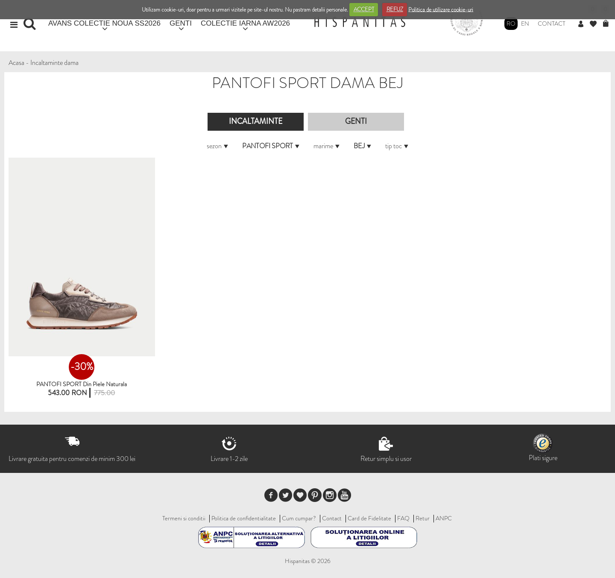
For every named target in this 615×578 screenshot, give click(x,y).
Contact (551, 23)
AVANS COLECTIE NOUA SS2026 (104, 23)
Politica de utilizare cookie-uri (440, 9)
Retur (423, 518)
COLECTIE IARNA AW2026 (245, 23)
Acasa (16, 62)
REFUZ (395, 9)
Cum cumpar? (299, 518)
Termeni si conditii (183, 518)
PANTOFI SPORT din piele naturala (81, 384)
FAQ (403, 518)
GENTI (181, 23)
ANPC (444, 518)
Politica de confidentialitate (243, 518)
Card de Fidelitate (369, 518)
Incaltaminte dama (54, 62)
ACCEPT (364, 9)
